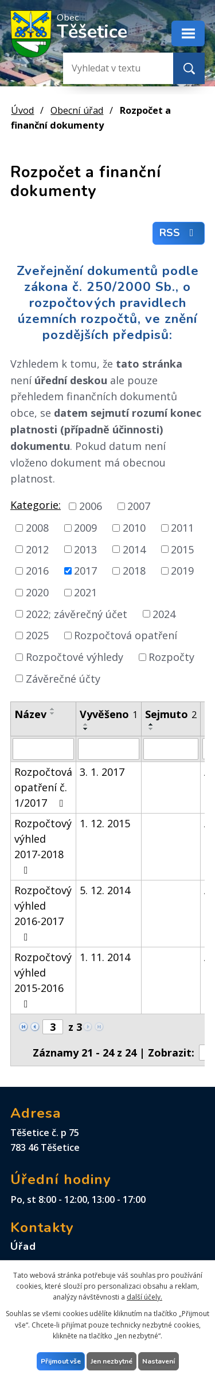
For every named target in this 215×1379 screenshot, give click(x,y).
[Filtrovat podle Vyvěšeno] (108, 749)
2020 (37, 592)
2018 (134, 570)
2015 (182, 549)
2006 (90, 506)
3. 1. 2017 (102, 772)
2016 (37, 570)
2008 (37, 528)
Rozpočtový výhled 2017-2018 (43, 845)
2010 (134, 528)
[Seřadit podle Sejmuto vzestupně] (151, 724)
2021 (85, 592)
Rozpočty (171, 657)
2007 (138, 506)
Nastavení (158, 1361)
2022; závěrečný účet (76, 613)
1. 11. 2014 (105, 957)
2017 (85, 570)
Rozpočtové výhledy (74, 657)
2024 (164, 613)
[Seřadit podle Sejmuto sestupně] (151, 729)
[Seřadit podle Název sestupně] (52, 713)
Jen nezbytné (111, 1361)
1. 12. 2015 (105, 823)
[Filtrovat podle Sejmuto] (170, 749)
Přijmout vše (61, 1361)
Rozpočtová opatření (125, 635)
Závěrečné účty (63, 678)
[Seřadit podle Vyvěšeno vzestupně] (86, 724)
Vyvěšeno (109, 714)
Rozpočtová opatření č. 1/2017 (43, 787)
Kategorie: (35, 505)
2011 (182, 528)
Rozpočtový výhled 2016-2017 (43, 912)
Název (30, 714)
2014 (134, 549)
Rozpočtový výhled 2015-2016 (43, 979)
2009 (85, 528)
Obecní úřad (76, 110)
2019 (182, 570)
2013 (85, 549)
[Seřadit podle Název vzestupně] (52, 709)
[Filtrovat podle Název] (43, 749)
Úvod (22, 110)
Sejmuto (171, 714)
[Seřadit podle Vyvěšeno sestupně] (86, 729)
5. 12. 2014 (105, 890)
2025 (37, 635)
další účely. (144, 1297)
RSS (178, 233)
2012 (37, 549)
